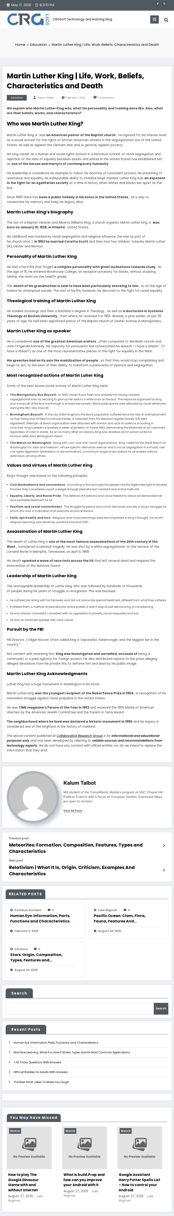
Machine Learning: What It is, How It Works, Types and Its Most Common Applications (72, 1034)
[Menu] (151, 19)
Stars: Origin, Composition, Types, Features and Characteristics (36, 941)
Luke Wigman (107, 894)
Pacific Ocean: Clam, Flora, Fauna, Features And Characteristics (120, 903)
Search (19, 977)
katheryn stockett (27, 894)
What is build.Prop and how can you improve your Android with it (84, 1161)
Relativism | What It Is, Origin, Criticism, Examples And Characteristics (72, 859)
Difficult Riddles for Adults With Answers (41, 1054)
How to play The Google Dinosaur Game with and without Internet (23, 1164)
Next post (16, 853)
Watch (15, 1113)
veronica (21, 933)
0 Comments (106, 98)
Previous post (19, 838)
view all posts (72, 811)
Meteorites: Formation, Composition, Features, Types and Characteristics (76, 844)
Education (17, 98)
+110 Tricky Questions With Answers (37, 1044)
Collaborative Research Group (80, 736)
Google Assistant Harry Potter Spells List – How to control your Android (139, 1164)
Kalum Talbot (46, 98)
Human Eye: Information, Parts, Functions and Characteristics (40, 903)
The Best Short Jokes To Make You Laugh (41, 1064)
